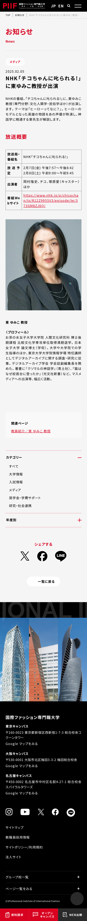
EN (61, 5)
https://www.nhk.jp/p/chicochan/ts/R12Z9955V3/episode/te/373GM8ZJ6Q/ (51, 200)
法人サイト (13, 857)
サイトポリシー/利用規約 (24, 847)
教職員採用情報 (18, 837)
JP (53, 5)
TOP (8, 15)
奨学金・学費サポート (25, 497)
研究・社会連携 (20, 505)
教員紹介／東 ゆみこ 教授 (31, 431)
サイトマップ (15, 827)
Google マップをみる (22, 743)
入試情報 (16, 482)
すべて (13, 466)
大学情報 (16, 474)
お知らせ (19, 15)
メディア (15, 489)
